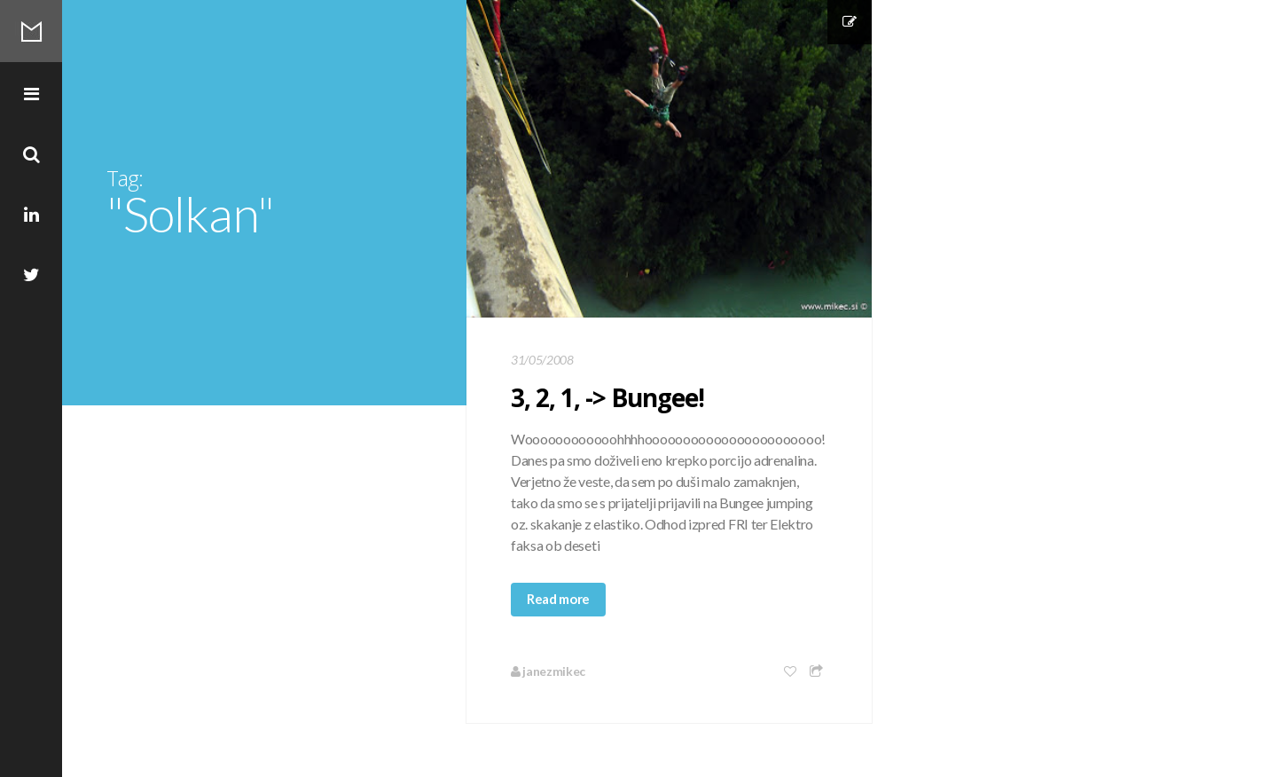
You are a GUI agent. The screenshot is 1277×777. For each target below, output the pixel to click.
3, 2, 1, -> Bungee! (607, 397)
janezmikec (548, 671)
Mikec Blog (31, 31)
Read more (558, 599)
